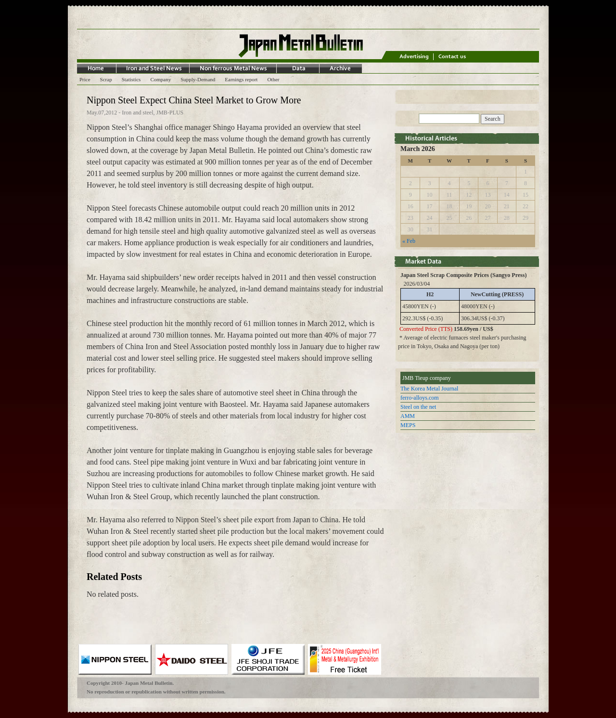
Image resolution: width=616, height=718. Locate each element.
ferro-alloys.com (419, 397)
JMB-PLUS (170, 112)
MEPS (407, 425)
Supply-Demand (197, 79)
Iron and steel (137, 112)
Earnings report (241, 79)
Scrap (106, 79)
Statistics (131, 79)
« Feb (408, 241)
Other (273, 79)
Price (84, 79)
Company (160, 79)
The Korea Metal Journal (429, 388)
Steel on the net (418, 406)
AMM (407, 416)
